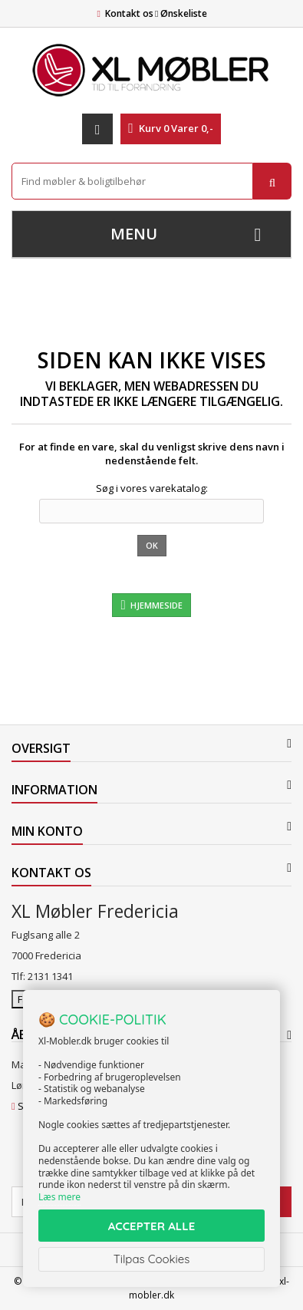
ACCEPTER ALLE (151, 1226)
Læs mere (59, 1196)
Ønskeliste (181, 13)
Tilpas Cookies (152, 1259)
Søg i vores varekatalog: (152, 488)
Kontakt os (129, 13)
